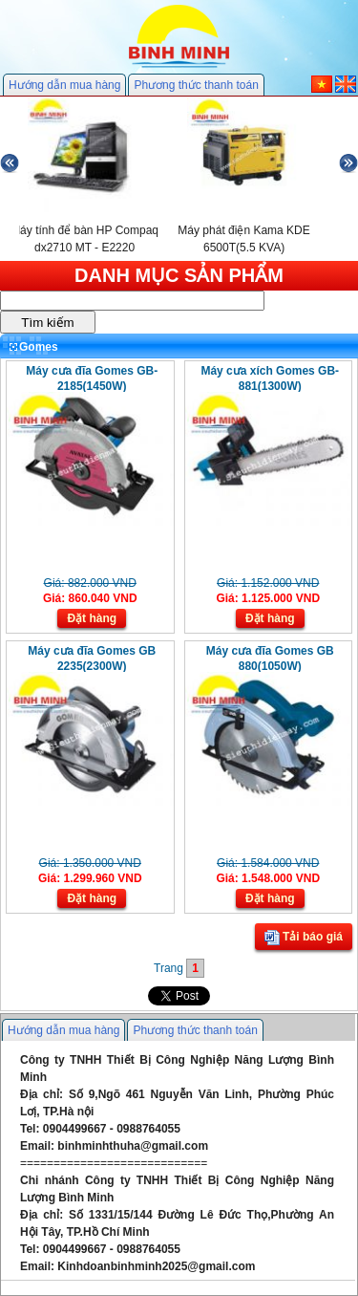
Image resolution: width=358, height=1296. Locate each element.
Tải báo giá (303, 937)
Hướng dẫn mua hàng (64, 85)
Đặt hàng (91, 618)
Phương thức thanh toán (196, 85)
